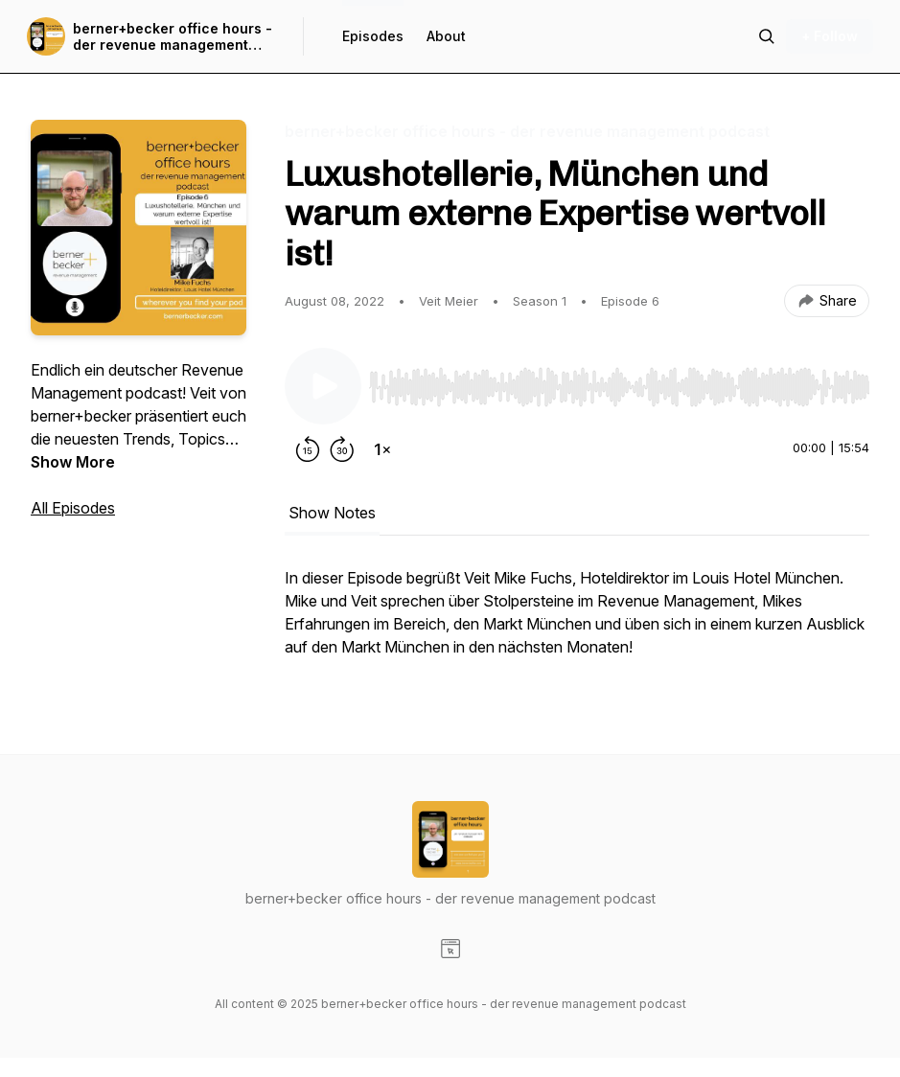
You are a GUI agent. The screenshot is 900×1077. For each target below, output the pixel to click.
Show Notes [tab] (332, 512)
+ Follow (829, 36)
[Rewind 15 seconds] (307, 449)
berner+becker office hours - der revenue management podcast (172, 37)
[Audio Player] (619, 381)
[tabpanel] (577, 621)
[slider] (619, 387)
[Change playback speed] (382, 449)
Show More (73, 461)
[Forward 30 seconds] (342, 449)
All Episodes (73, 507)
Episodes (373, 36)
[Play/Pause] (323, 386)
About (446, 36)
